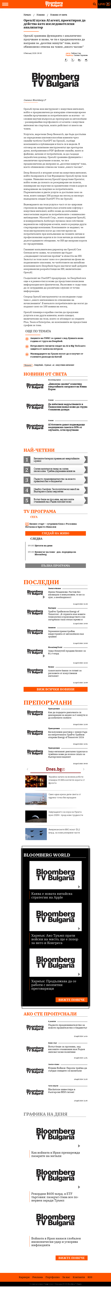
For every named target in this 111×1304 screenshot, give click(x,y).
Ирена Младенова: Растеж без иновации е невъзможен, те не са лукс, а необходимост (66, 595)
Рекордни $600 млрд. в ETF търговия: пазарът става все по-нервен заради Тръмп (55, 1197)
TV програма (40, 511)
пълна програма (55, 565)
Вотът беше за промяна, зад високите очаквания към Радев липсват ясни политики (66, 1049)
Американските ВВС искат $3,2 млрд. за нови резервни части (52, 834)
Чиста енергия (53, 1086)
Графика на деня (45, 1114)
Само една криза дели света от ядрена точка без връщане (53, 799)
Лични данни (58, 1284)
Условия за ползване (36, 1284)
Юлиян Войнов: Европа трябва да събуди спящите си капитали (67, 1069)
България (52, 608)
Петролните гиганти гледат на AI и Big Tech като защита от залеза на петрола (58, 347)
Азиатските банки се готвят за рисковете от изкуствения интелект (65, 673)
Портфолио (52, 1277)
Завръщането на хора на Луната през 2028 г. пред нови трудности (54, 817)
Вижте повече (71, 1000)
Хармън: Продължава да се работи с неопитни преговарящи (53, 984)
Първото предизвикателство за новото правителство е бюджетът (67, 1026)
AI (53, 365)
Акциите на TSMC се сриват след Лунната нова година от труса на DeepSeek (56, 340)
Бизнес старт (52, 1043)
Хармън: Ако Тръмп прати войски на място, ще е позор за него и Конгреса (54, 939)
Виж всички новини (55, 689)
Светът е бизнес (54, 588)
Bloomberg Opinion (54, 380)
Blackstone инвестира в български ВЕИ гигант (61, 1090)
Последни (41, 582)
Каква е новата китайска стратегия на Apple (51, 895)
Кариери (24, 1277)
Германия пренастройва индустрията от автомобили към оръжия (66, 634)
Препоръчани (48, 702)
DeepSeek (38, 365)
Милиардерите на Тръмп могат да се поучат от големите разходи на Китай (56, 355)
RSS (90, 1277)
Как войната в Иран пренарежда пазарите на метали (55, 1154)
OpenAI (47, 365)
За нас (66, 1277)
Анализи (52, 627)
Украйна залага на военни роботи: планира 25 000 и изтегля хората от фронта (55, 781)
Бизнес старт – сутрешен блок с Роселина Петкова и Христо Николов (51, 525)
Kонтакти (79, 1277)
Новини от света (45, 374)
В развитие (52, 1021)
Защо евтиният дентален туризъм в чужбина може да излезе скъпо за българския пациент (67, 754)
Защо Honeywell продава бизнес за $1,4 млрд (67, 652)
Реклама (37, 1277)
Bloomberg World (55, 647)
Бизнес (51, 667)
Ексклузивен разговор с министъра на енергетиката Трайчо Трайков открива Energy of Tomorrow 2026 (67, 735)
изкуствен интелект (65, 365)
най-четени (39, 450)
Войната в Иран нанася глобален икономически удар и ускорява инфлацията (56, 1241)
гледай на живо (55, 533)
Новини (51, 400)
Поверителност (49, 1284)
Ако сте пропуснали (50, 1013)
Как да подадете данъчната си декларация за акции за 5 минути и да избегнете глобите (68, 715)
